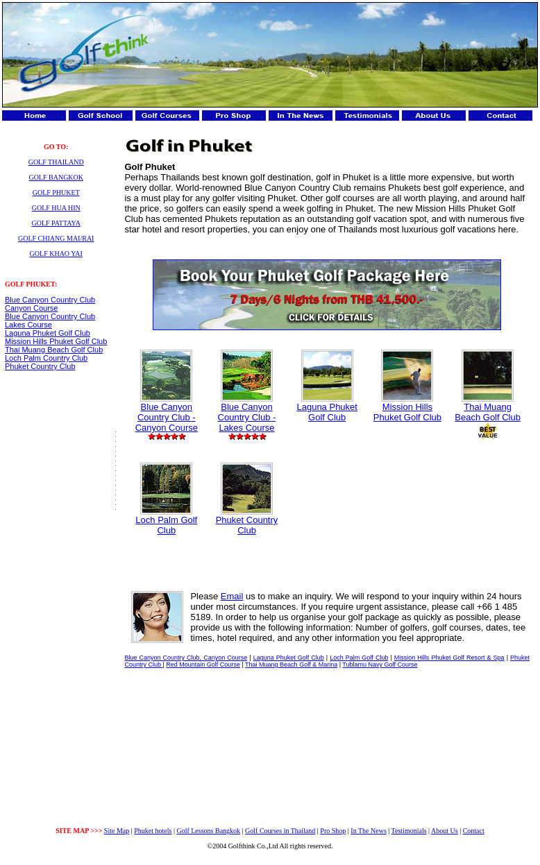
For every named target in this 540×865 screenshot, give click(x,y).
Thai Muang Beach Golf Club (54, 349)
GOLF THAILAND (56, 162)
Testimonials (409, 830)
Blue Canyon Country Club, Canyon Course (185, 657)
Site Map (116, 830)
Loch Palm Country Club (46, 358)
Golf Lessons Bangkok (208, 830)
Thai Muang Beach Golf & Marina (291, 664)
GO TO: (56, 147)
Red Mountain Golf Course (203, 664)
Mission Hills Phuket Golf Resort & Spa (449, 657)
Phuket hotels (152, 830)
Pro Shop (333, 830)
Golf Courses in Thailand (280, 830)
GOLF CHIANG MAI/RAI (56, 238)
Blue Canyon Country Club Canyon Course (50, 304)
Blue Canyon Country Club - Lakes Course (247, 413)
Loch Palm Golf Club (166, 521)
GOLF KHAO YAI (56, 253)
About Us (444, 830)
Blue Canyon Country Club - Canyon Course (166, 413)
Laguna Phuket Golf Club (47, 333)
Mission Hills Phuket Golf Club (56, 341)
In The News (368, 830)
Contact (473, 830)
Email (232, 596)
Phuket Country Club (40, 366)
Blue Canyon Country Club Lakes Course (50, 320)
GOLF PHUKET (56, 192)
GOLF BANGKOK (55, 177)
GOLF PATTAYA (56, 223)
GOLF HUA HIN (56, 208)
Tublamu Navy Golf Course (379, 664)
